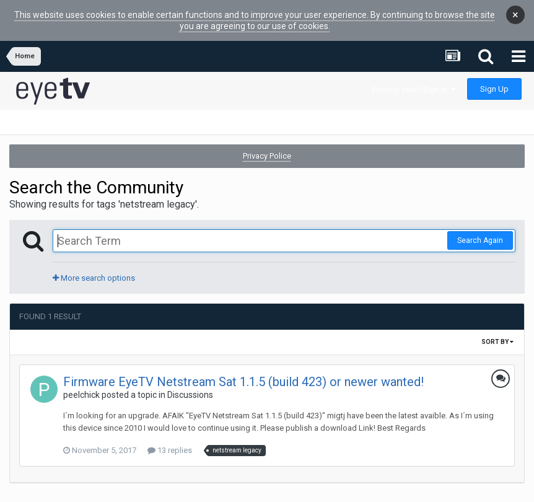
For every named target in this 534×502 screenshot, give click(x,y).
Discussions (190, 389)
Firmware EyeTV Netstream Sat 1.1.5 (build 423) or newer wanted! (243, 376)
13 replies (169, 444)
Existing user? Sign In (414, 84)
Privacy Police (267, 150)
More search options (94, 272)
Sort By (497, 336)
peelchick (81, 389)
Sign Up (494, 83)
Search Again (480, 235)
